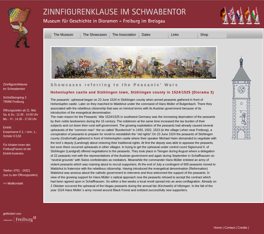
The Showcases (95, 35)
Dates (146, 35)
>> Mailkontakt (13, 183)
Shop (204, 35)
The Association (124, 35)
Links (175, 35)
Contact (229, 227)
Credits (242, 227)
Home (218, 227)
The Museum (63, 35)
